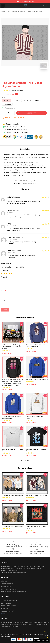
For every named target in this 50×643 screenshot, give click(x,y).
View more (25, 460)
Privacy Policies (6, 586)
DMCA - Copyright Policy (8, 589)
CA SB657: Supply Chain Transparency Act (13, 591)
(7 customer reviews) (17, 90)
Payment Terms (6, 603)
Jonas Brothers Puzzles (35, 12)
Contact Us (4, 608)
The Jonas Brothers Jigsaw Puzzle (12, 495)
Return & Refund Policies (8, 606)
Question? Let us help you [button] (41, 640)
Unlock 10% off (46, 634)
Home (3, 12)
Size (3, 97)
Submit (5, 310)
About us (4, 581)
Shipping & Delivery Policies (9, 600)
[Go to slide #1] (20, 75)
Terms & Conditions (7, 583)
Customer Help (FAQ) (7, 611)
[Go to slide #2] (30, 75)
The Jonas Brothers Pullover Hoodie (37, 379)
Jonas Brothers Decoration (16, 12)
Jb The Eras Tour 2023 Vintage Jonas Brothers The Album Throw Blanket (12, 346)
